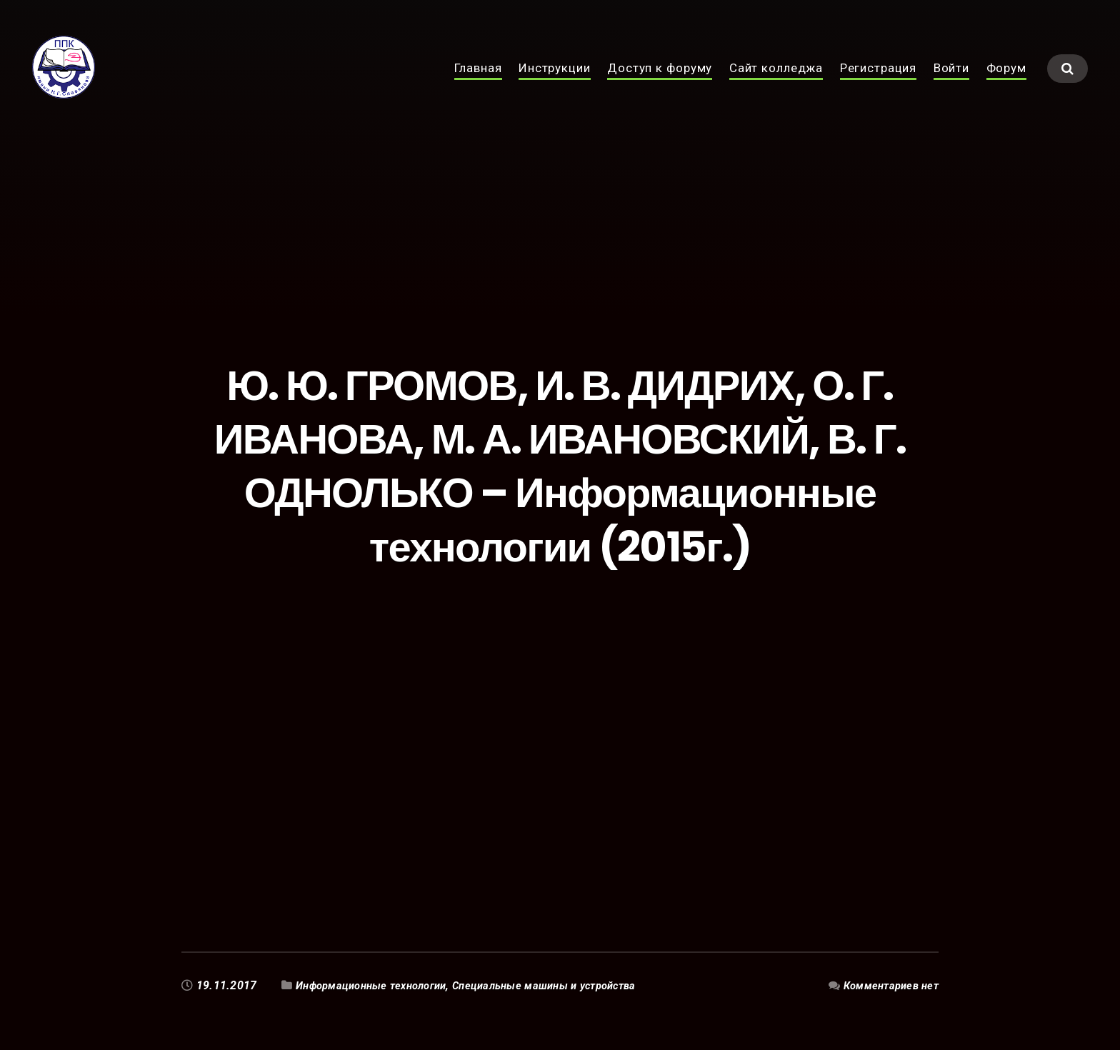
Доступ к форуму (659, 84)
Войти (951, 84)
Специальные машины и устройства (566, 985)
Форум (1006, 84)
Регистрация (878, 84)
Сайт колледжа (776, 84)
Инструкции (555, 84)
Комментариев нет (887, 985)
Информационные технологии (378, 985)
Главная (478, 84)
